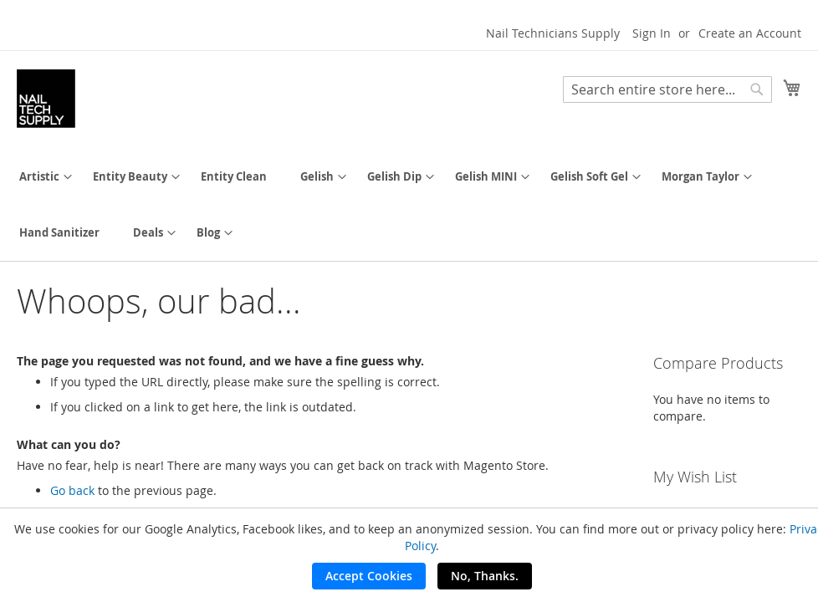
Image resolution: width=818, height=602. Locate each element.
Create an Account (749, 33)
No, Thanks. (485, 576)
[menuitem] (39, 177)
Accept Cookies (368, 576)
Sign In (651, 33)
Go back (72, 490)
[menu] (409, 205)
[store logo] (46, 98)
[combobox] (667, 89)
